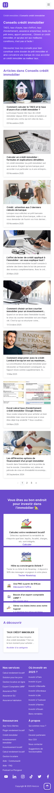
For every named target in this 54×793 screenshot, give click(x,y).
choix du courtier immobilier (21, 317)
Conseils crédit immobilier (32, 15)
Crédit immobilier (10, 15)
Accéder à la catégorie (17, 647)
